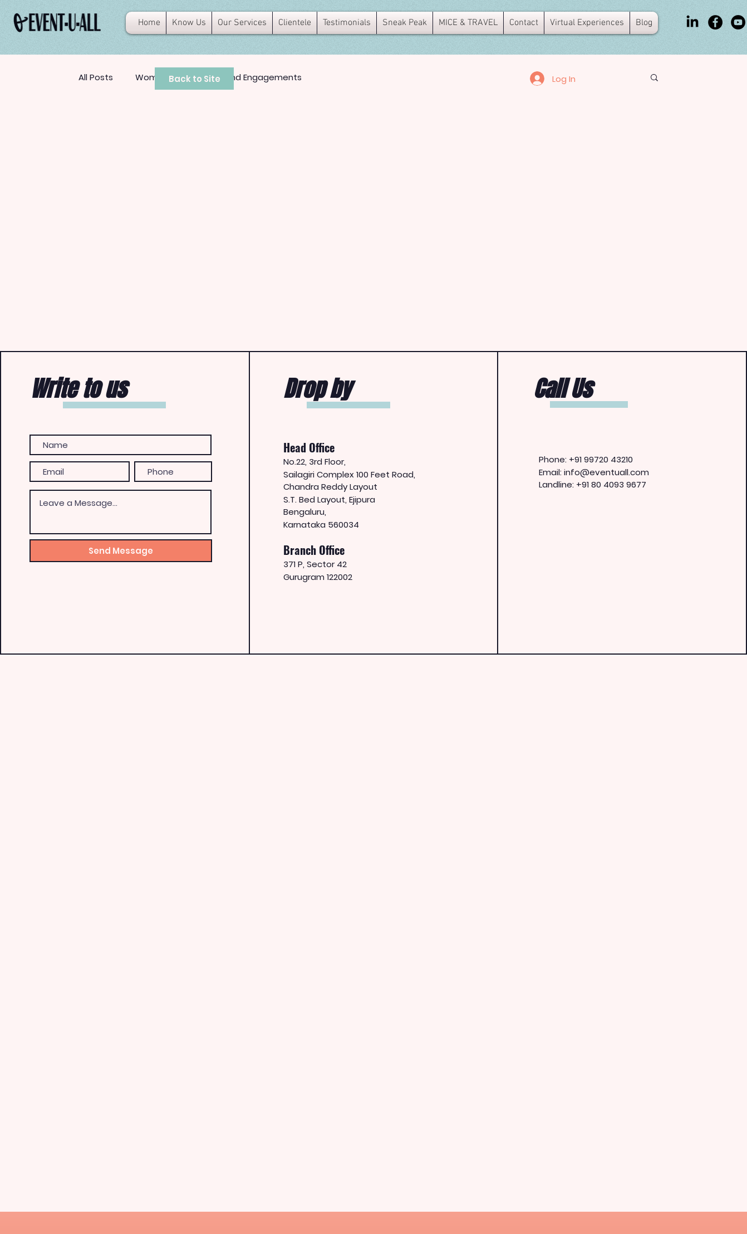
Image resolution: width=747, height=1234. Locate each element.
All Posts (95, 77)
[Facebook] (715, 22)
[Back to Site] (194, 78)
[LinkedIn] (692, 22)
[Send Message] (121, 550)
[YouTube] (738, 22)
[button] (654, 78)
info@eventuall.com (606, 472)
